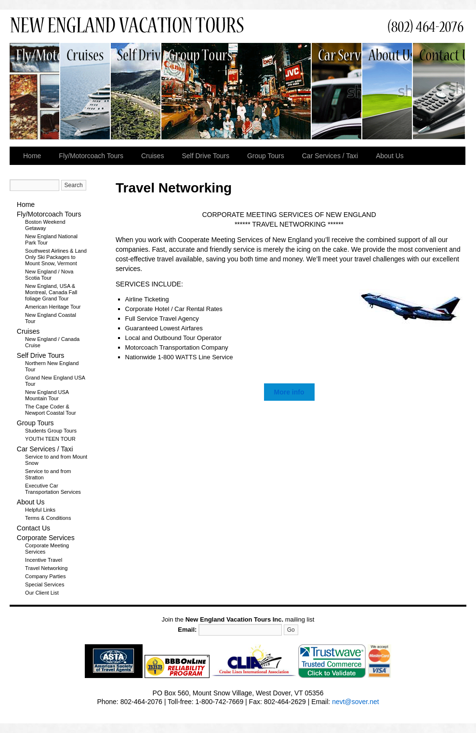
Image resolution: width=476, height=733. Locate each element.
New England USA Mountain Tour (47, 395)
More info (289, 392)
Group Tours (236, 91)
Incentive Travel (43, 560)
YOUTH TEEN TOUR (50, 439)
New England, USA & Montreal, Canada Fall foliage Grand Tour (51, 292)
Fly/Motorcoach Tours (35, 91)
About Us (387, 91)
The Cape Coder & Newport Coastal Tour (50, 410)
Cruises (85, 91)
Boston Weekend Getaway (45, 225)
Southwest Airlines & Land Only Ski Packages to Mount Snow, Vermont (56, 257)
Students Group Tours (51, 431)
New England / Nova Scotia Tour (49, 275)
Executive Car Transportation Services (53, 489)
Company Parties (45, 576)
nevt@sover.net (355, 702)
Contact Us (439, 91)
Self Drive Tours (136, 91)
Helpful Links (40, 510)
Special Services (44, 584)
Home (32, 156)
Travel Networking (46, 568)
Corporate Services (46, 538)
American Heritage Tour (52, 307)
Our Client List (42, 593)
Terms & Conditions (48, 518)
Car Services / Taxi (337, 91)
